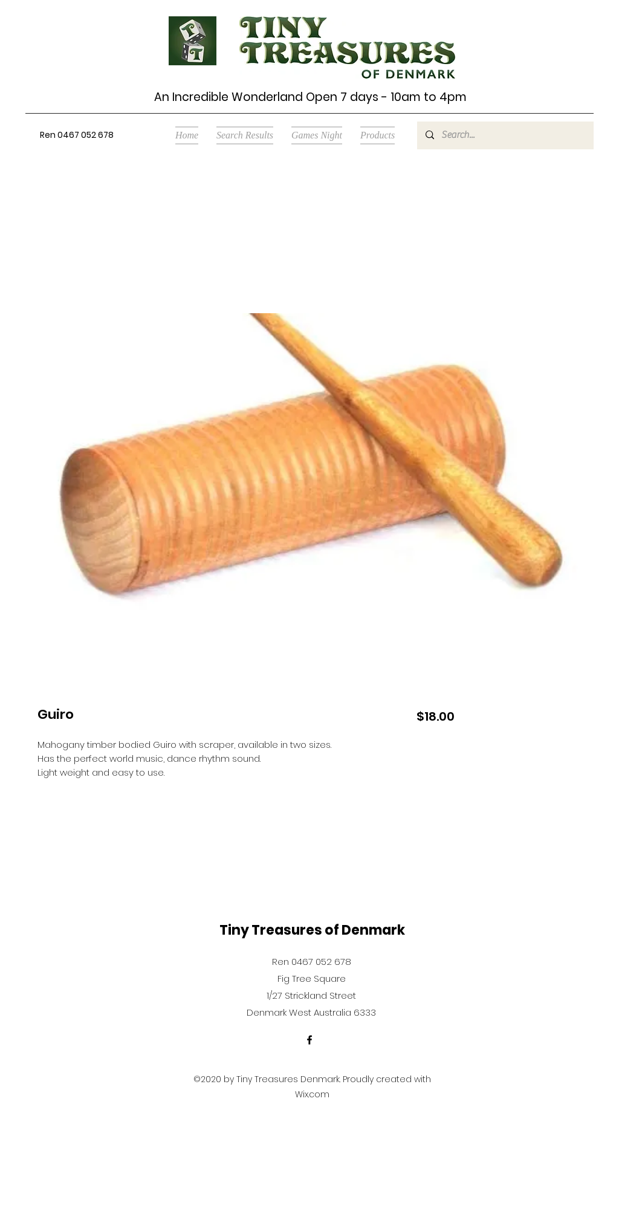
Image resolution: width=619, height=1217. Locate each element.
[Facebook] (309, 1040)
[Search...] (504, 135)
